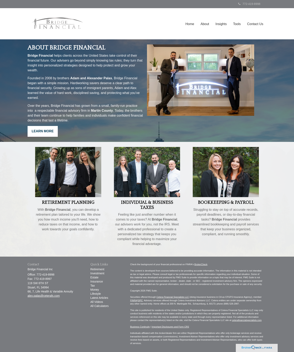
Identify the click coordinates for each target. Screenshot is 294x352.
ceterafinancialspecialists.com (247, 320)
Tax (92, 285)
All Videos (96, 301)
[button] (205, 25)
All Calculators (99, 306)
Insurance (96, 281)
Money (94, 289)
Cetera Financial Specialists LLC (172, 297)
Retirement (97, 269)
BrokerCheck (200, 264)
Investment (97, 273)
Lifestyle (95, 293)
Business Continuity (140, 327)
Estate (94, 277)
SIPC (140, 300)
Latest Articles (99, 297)
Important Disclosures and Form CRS (170, 327)
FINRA (133, 300)
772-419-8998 (249, 4)
